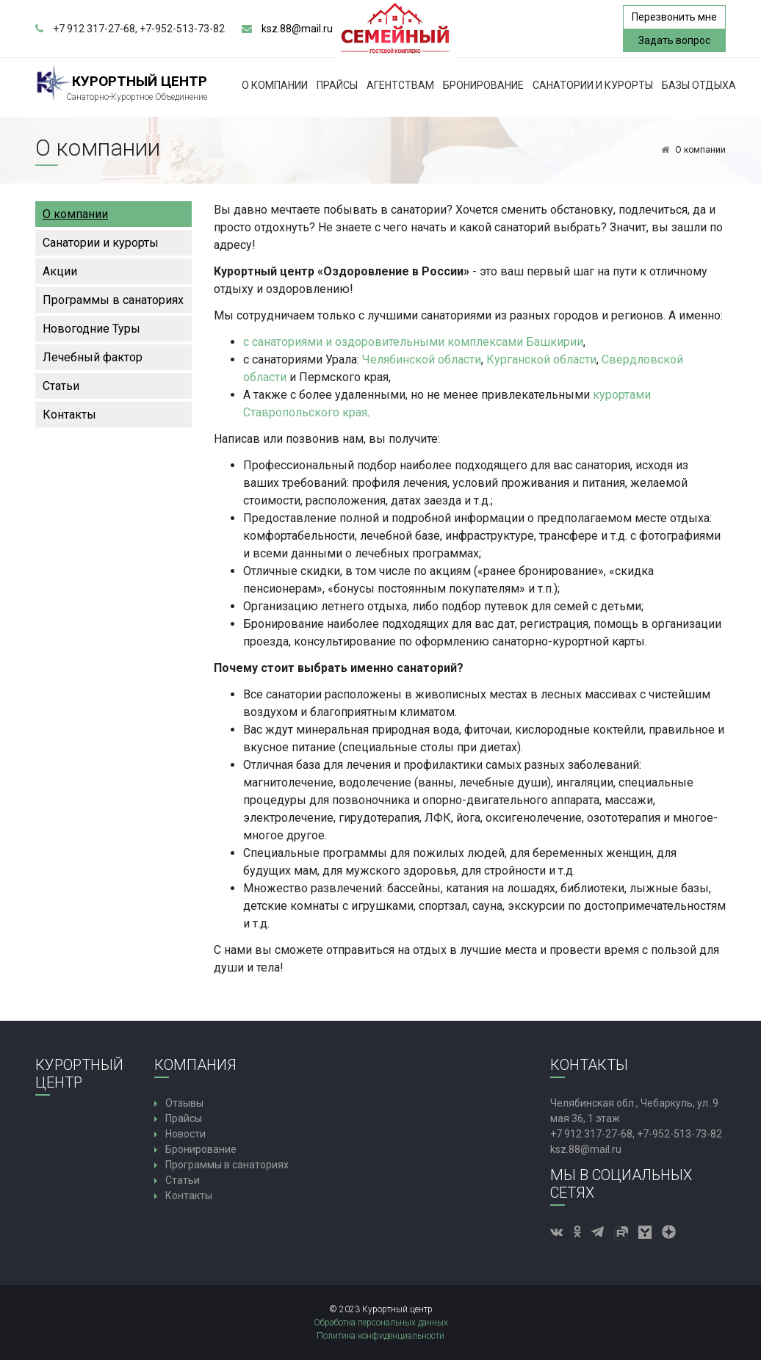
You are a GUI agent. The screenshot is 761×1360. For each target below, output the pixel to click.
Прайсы (337, 85)
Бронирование (483, 85)
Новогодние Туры (91, 329)
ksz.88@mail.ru (297, 29)
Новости (185, 1134)
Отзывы (184, 1103)
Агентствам (400, 85)
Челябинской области (421, 359)
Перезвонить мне (674, 17)
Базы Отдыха (699, 85)
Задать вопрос (674, 40)
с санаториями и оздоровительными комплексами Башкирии (413, 342)
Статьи (61, 386)
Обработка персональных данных (381, 1322)
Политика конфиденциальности (380, 1336)
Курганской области (541, 359)
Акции (60, 271)
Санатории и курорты (593, 85)
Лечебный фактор (93, 357)
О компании (275, 85)
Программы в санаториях (113, 300)
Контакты (69, 415)
